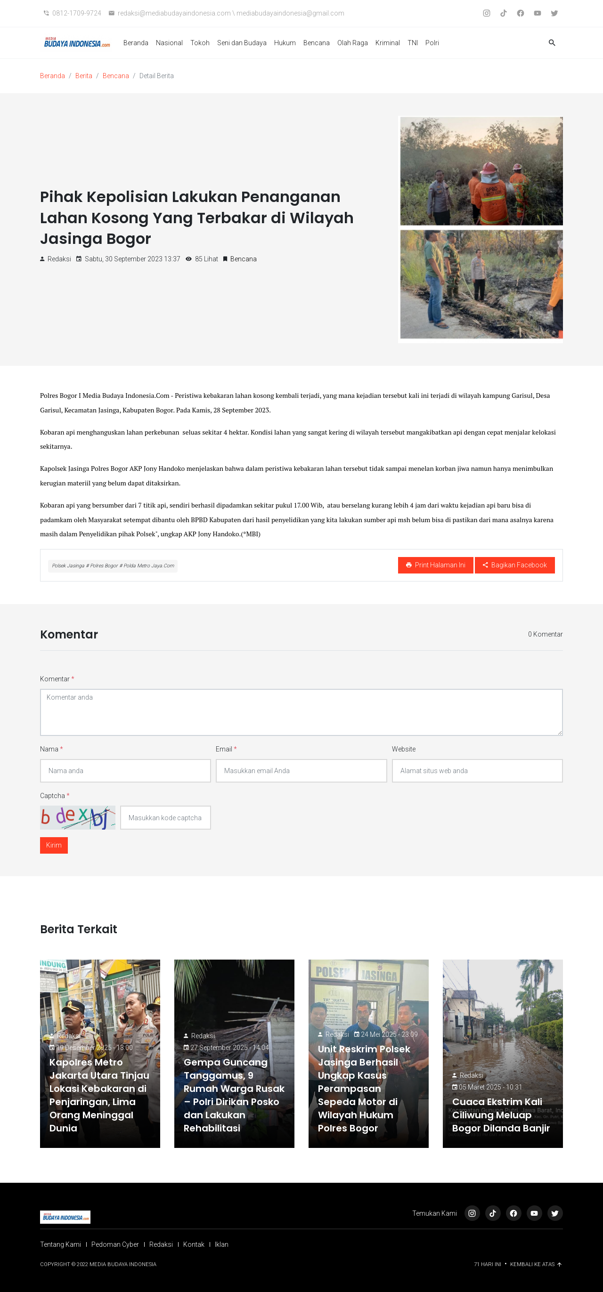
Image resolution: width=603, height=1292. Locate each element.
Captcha (55, 795)
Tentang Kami (60, 1244)
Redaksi (69, 1036)
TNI (412, 43)
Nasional (169, 43)
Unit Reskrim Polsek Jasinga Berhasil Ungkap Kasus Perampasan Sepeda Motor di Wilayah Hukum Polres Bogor (364, 1088)
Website (404, 749)
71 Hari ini (488, 1264)
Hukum (285, 43)
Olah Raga (352, 43)
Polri (432, 43)
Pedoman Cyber (115, 1244)
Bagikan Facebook (515, 565)
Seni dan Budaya (242, 43)
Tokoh (200, 43)
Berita (83, 76)
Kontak (193, 1244)
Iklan (221, 1244)
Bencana (316, 43)
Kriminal (387, 43)
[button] (552, 43)
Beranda (135, 43)
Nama (51, 749)
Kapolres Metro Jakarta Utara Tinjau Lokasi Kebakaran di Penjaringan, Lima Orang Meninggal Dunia (99, 1095)
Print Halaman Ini (435, 565)
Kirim (54, 845)
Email (226, 749)
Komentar (57, 679)
